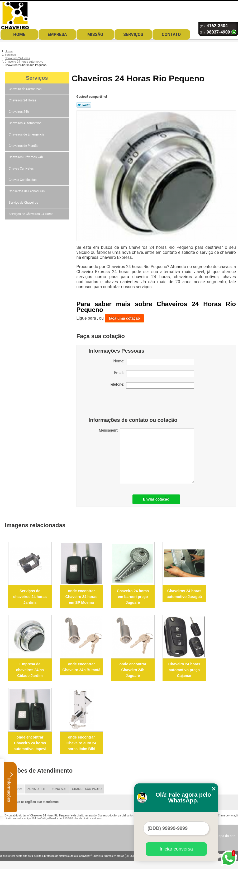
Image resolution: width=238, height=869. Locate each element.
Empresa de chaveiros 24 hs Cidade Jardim (30, 670)
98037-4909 (218, 32)
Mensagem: (146, 456)
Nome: (153, 362)
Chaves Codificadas (23, 180)
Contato (171, 34)
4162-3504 (217, 25)
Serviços (133, 34)
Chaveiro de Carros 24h (25, 89)
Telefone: (151, 385)
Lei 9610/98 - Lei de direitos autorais (80, 818)
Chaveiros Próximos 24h (26, 157)
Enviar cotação (156, 499)
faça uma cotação (124, 318)
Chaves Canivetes (22, 168)
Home (19, 34)
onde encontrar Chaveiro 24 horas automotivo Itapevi (30, 743)
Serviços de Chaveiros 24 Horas (31, 214)
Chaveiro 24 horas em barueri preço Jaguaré (133, 597)
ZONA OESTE (36, 789)
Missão (95, 34)
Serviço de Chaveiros (24, 202)
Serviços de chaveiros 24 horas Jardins (30, 597)
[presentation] (122, 404)
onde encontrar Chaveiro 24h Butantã (82, 667)
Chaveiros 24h (19, 112)
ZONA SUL (59, 789)
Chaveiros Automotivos (25, 123)
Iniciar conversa (176, 849)
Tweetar (84, 105)
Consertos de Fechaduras (27, 191)
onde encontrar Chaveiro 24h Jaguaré (133, 670)
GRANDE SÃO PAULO (87, 789)
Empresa (57, 34)
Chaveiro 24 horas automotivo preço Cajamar (184, 670)
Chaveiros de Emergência (27, 134)
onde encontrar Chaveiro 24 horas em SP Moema (81, 597)
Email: (154, 374)
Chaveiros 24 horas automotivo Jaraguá (184, 594)
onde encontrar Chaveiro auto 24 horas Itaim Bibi (81, 743)
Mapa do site (225, 836)
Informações (10, 787)
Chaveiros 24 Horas (23, 100)
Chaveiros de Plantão (24, 146)
